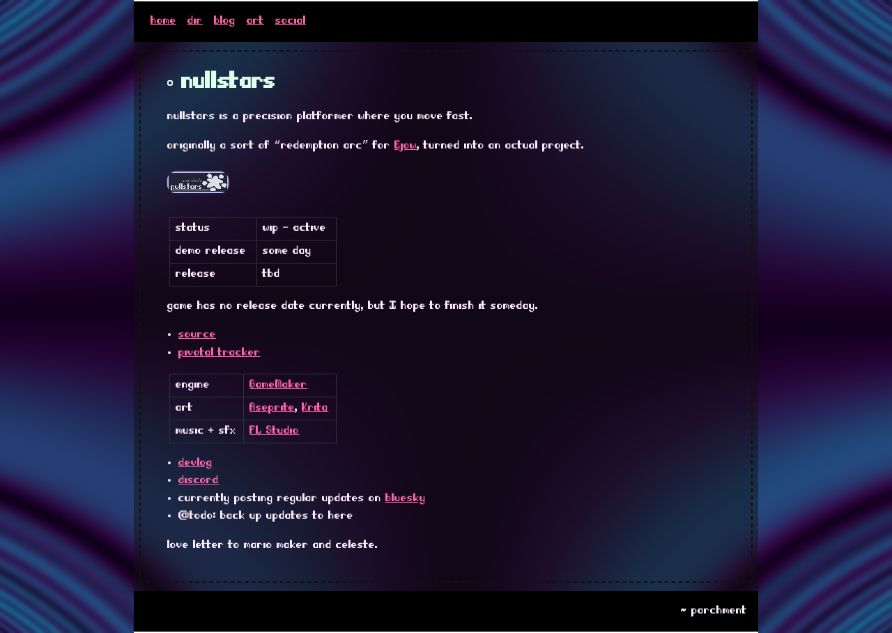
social (290, 20)
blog (225, 20)
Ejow (405, 145)
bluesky (405, 498)
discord (198, 480)
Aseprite (272, 407)
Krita (315, 407)
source (197, 334)
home (163, 20)
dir (195, 20)
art (255, 20)
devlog (195, 462)
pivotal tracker (219, 352)
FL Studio (274, 430)
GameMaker (278, 384)
